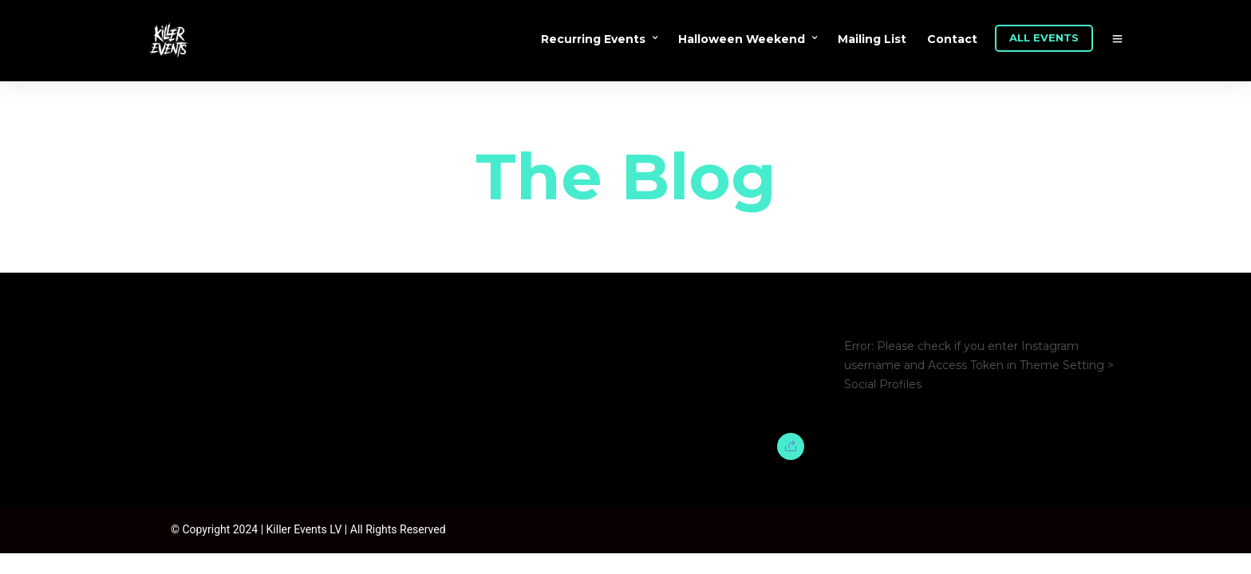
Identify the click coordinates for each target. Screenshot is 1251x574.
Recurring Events (593, 39)
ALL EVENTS (1044, 37)
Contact (952, 39)
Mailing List (872, 39)
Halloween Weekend (741, 39)
